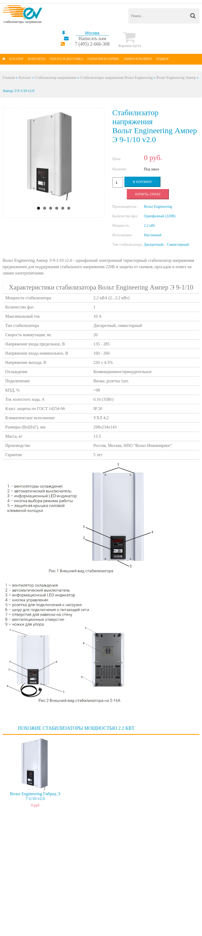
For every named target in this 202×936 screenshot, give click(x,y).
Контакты (36, 59)
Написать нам (92, 38)
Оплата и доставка (66, 59)
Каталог (16, 59)
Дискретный (153, 245)
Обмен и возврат (138, 59)
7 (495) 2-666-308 (92, 44)
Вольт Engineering (158, 207)
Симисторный (178, 245)
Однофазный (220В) (159, 216)
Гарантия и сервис (103, 59)
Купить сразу (147, 194)
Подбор (162, 59)
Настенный (152, 235)
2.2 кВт (149, 226)
